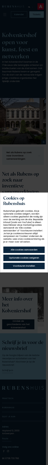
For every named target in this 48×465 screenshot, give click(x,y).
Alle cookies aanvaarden (24, 249)
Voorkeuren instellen (24, 265)
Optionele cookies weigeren (24, 257)
